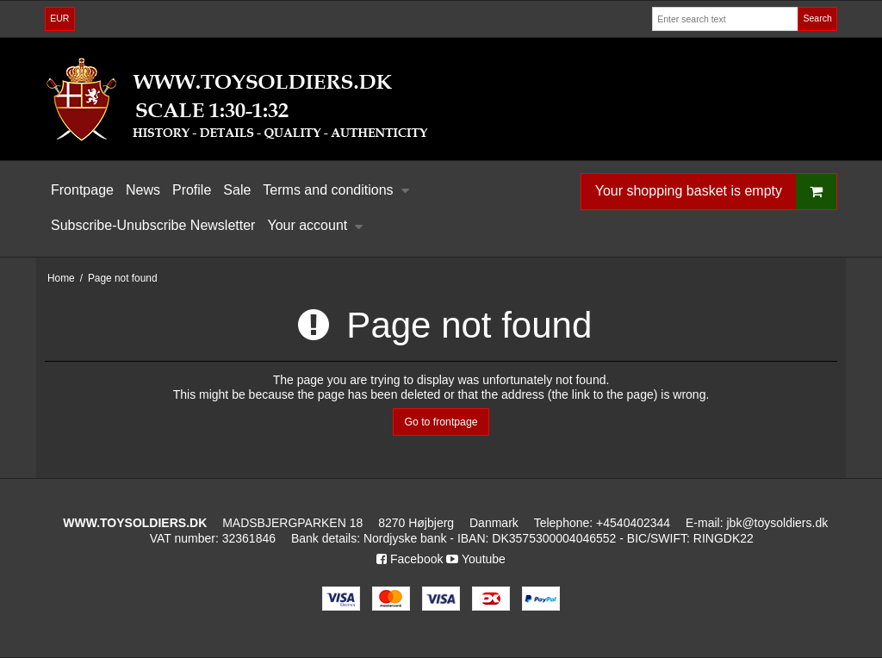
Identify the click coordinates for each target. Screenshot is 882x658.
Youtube (476, 559)
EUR (59, 18)
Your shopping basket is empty (715, 191)
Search (817, 18)
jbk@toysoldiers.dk (777, 523)
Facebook (409, 559)
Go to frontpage (440, 422)
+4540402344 (633, 523)
